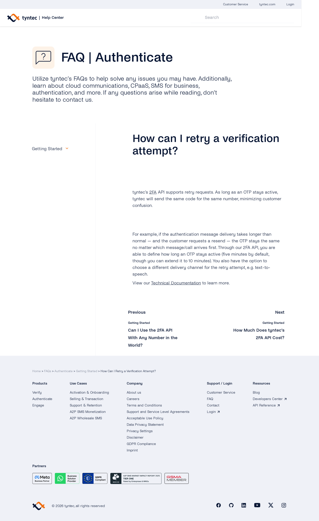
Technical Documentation (176, 283)
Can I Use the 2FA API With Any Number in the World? (152, 337)
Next (279, 312)
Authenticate (63, 370)
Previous (137, 312)
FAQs (47, 370)
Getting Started (86, 370)
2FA (153, 192)
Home (36, 370)
